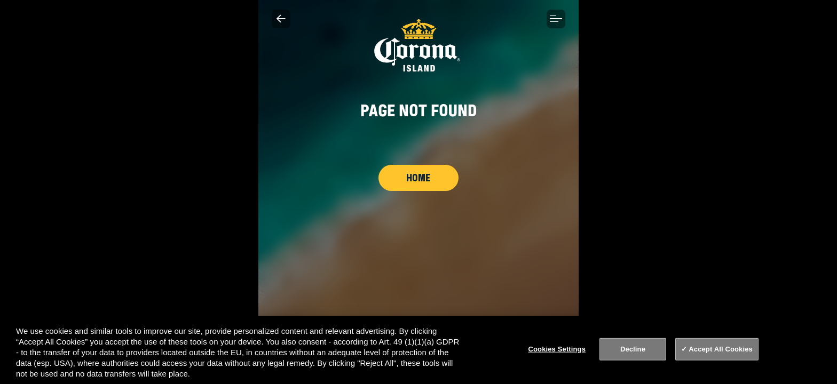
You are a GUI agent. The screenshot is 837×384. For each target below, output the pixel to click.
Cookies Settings (557, 349)
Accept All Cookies (721, 349)
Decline (632, 349)
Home (418, 177)
